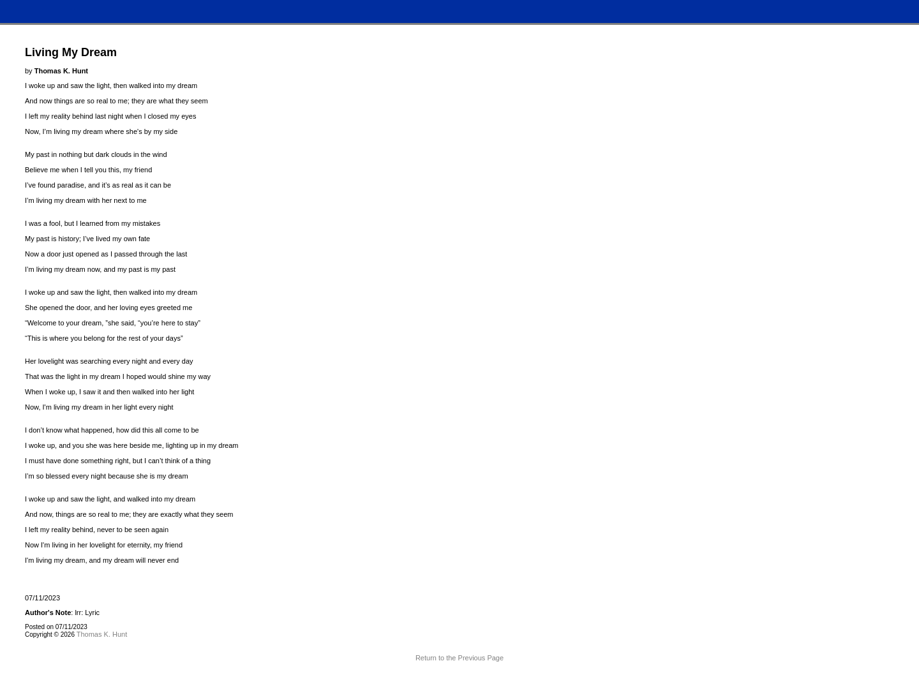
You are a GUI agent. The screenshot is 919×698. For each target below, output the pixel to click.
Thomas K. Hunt (102, 634)
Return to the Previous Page (459, 658)
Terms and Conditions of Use (459, 682)
